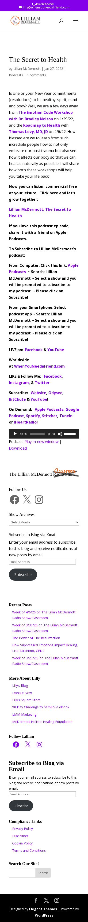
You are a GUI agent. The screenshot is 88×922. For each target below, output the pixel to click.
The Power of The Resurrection (36, 638)
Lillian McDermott (27, 68)
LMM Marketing (24, 714)
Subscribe (23, 574)
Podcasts (16, 75)
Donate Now (22, 693)
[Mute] (60, 434)
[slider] (37, 434)
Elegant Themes (43, 909)
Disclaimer (20, 836)
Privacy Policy (22, 828)
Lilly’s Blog (20, 685)
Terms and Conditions (29, 850)
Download (18, 448)
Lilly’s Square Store (26, 700)
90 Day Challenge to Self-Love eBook (40, 707)
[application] (44, 434)
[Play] (15, 434)
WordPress (44, 915)
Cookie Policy (22, 843)
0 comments (36, 75)
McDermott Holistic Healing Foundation (42, 721)
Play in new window (41, 441)
